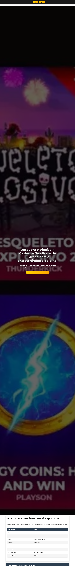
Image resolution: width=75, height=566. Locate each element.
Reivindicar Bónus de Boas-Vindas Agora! (37, 272)
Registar (42, 2)
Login (35, 2)
